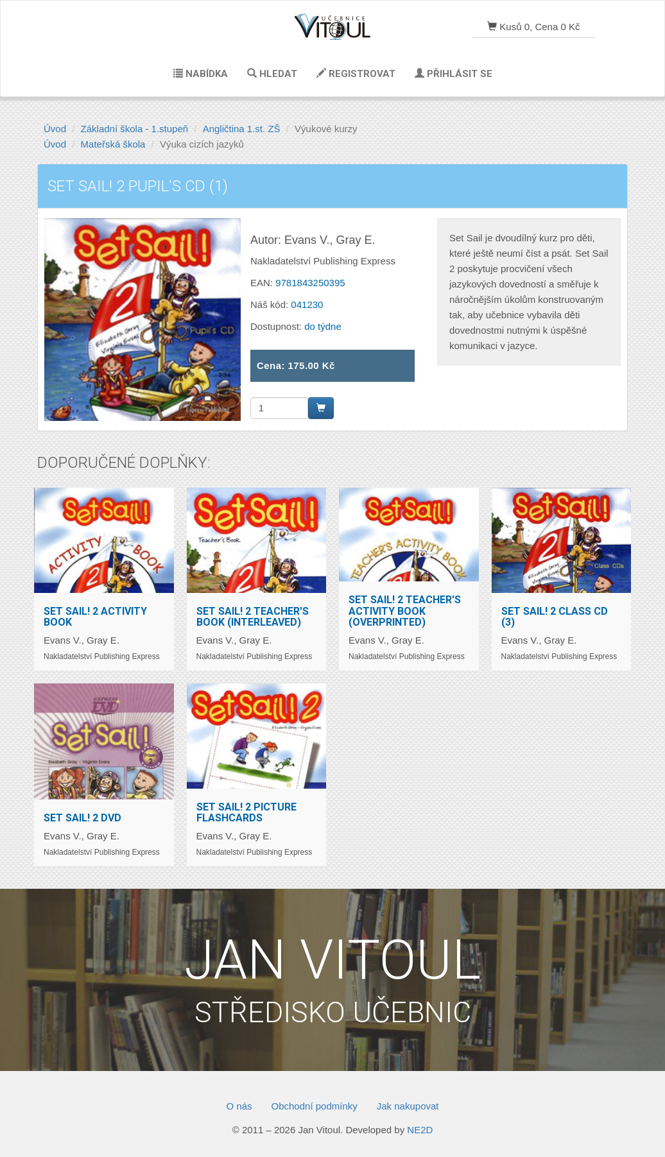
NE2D (420, 1129)
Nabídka (200, 74)
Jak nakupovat (408, 1106)
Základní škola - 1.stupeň (135, 128)
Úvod (55, 128)
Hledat (272, 74)
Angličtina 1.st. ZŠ (242, 128)
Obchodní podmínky (315, 1106)
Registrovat (355, 74)
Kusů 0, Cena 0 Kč (533, 26)
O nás (239, 1106)
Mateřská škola (113, 144)
